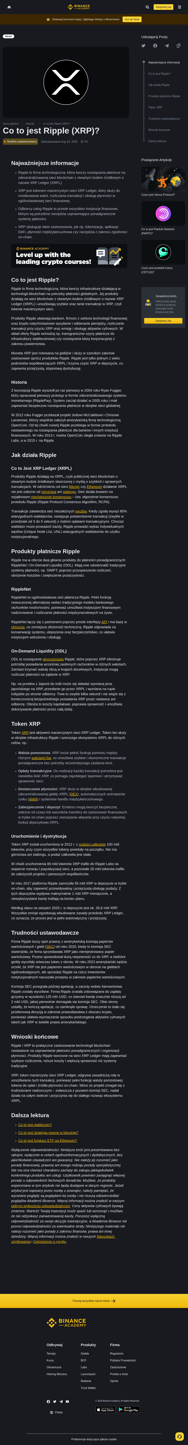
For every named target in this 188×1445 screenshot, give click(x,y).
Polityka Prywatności (123, 1360)
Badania (86, 1380)
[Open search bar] (146, 7)
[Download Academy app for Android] (128, 1410)
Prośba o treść (119, 1374)
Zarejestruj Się (163, 320)
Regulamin (116, 1353)
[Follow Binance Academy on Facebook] (48, 1401)
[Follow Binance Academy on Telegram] (61, 1401)
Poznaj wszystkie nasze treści (94, 1301)
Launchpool (88, 1374)
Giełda (85, 1353)
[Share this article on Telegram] (167, 46)
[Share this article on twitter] (143, 46)
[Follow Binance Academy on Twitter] (54, 1401)
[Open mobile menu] (179, 7)
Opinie (114, 1380)
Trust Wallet (88, 1387)
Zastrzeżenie (118, 1367)
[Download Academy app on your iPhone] (105, 1410)
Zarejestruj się (163, 7)
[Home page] (79, 7)
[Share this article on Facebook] (155, 46)
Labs (84, 1367)
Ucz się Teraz (132, 19)
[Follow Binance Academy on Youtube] (67, 1401)
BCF (83, 1360)
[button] (179, 7)
